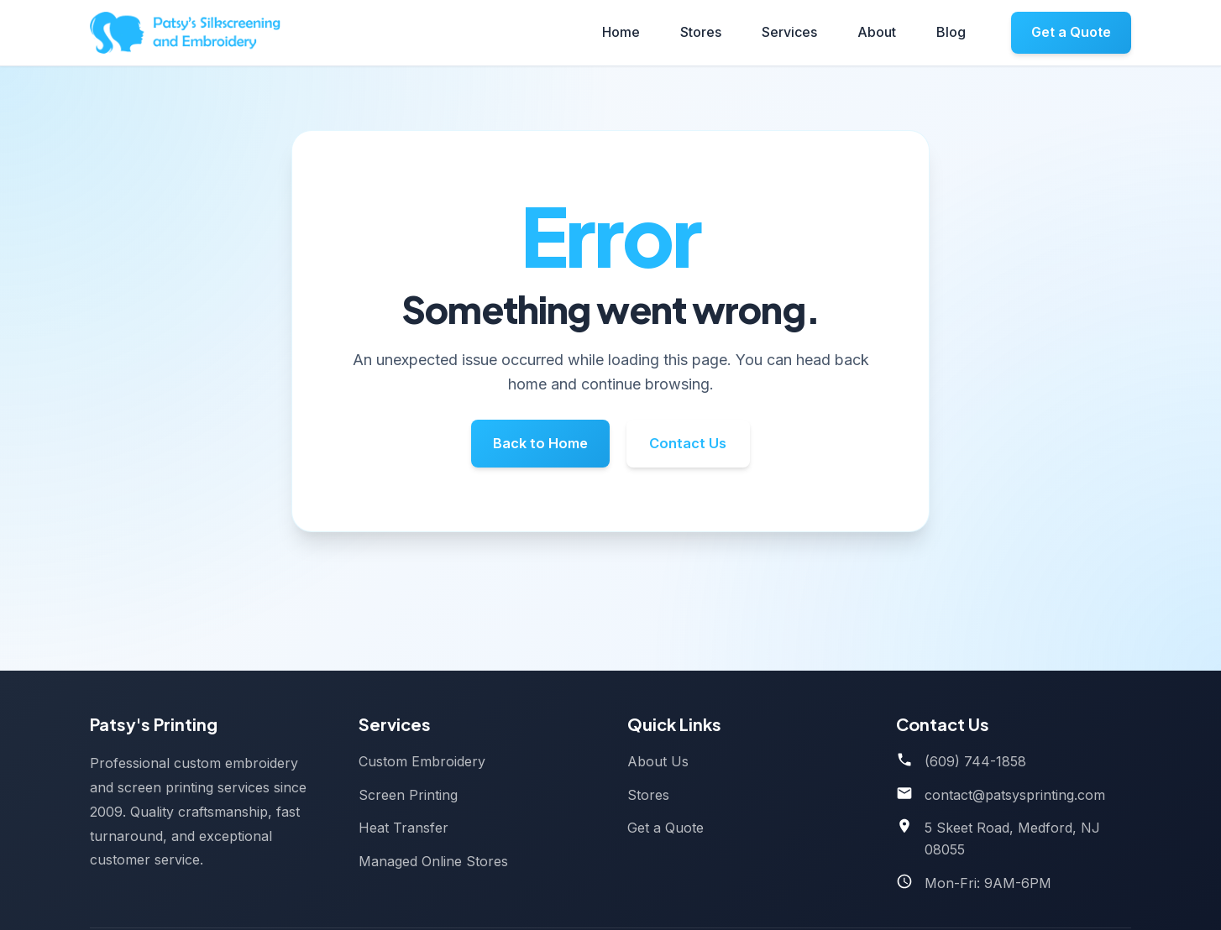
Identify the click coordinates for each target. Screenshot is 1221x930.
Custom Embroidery (422, 761)
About (876, 32)
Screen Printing (408, 794)
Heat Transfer (403, 827)
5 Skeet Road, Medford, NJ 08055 (1012, 838)
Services (789, 32)
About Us (658, 761)
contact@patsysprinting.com (1015, 794)
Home (621, 32)
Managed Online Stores (433, 861)
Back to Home (532, 446)
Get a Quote (1071, 32)
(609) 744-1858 (975, 761)
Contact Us (697, 446)
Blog (951, 32)
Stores (700, 32)
